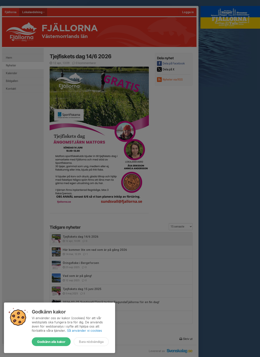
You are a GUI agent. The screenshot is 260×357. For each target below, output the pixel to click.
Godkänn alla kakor (51, 342)
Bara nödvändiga (91, 342)
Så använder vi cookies (84, 331)
